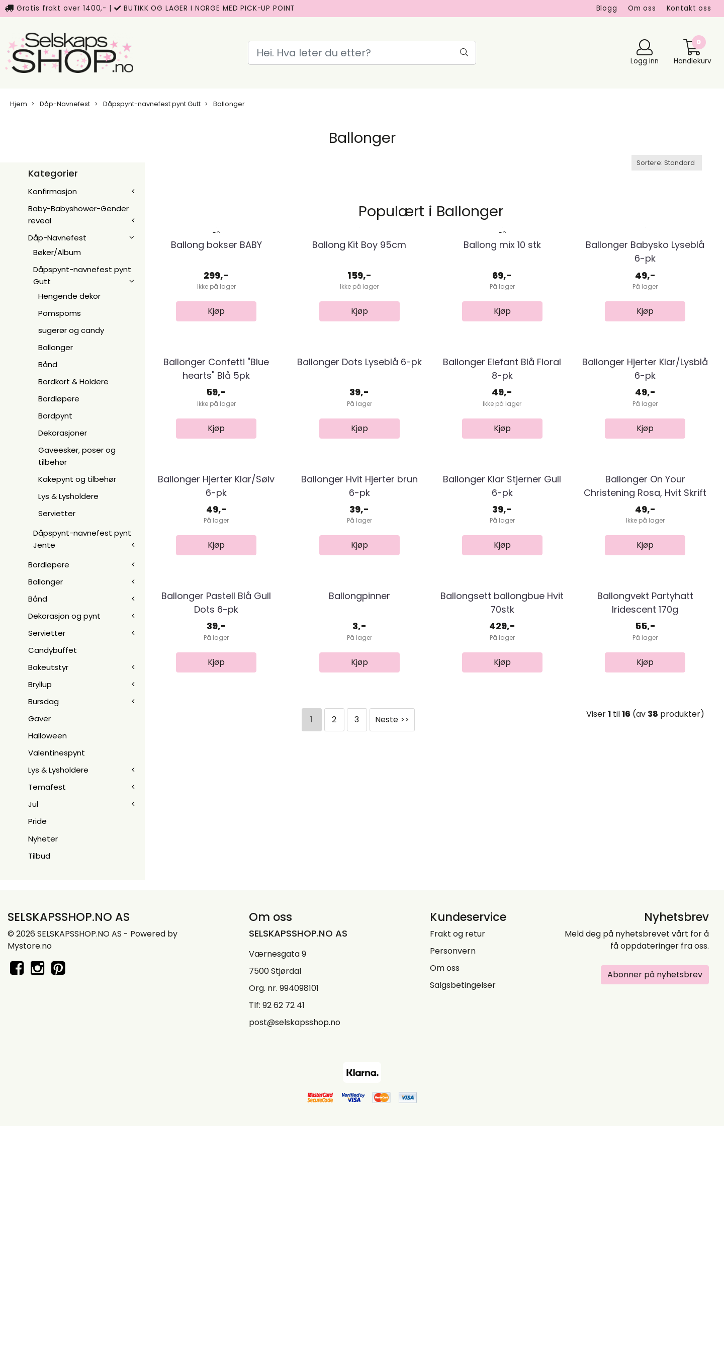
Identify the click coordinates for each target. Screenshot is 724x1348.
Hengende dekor (69, 296)
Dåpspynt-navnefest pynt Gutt (148, 104)
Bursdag (43, 701)
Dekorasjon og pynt (64, 616)
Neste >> (392, 1074)
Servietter (56, 513)
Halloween (47, 735)
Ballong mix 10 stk (502, 333)
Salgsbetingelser (463, 1206)
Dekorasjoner (62, 433)
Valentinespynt (56, 752)
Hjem (18, 104)
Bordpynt (55, 415)
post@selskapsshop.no (294, 1243)
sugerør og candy (71, 330)
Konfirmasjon (52, 191)
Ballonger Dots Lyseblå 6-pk (359, 539)
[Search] (362, 53)
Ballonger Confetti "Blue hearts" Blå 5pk (216, 546)
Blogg (606, 8)
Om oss (642, 8)
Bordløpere (58, 398)
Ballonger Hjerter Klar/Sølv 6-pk (216, 752)
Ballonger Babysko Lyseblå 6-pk (645, 340)
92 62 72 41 (283, 1226)
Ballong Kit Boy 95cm (359, 333)
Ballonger (225, 104)
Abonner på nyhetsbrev (654, 1196)
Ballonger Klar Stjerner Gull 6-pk (502, 752)
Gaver (39, 718)
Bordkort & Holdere (73, 381)
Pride (37, 821)
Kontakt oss (689, 8)
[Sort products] (666, 163)
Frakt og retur (457, 1155)
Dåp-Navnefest (61, 104)
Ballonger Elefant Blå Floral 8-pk (502, 546)
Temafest (47, 787)
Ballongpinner (359, 951)
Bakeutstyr (48, 667)
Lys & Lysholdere (68, 496)
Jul (33, 804)
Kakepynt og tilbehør (77, 479)
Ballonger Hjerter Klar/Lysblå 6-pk (645, 546)
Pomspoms (59, 313)
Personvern (453, 1172)
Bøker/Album (57, 252)
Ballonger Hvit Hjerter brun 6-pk (359, 752)
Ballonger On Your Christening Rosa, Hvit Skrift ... (645, 759)
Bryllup (40, 684)
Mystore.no (30, 1167)
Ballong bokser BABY (216, 333)
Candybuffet (52, 650)
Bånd (47, 364)
